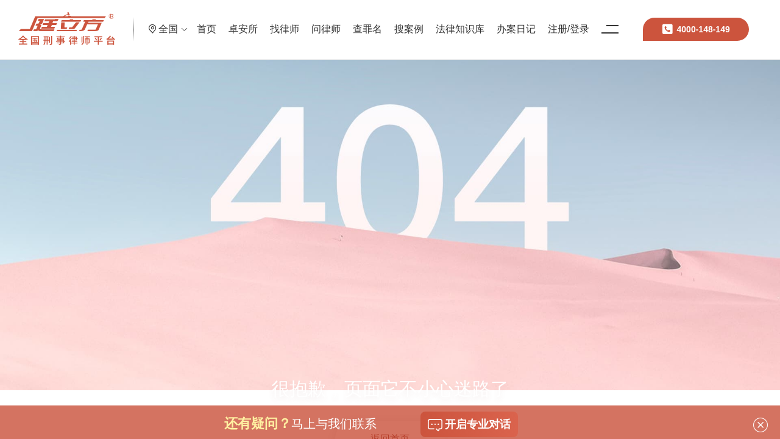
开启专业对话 (469, 425)
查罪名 (409, 21)
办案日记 (557, 21)
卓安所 (284, 21)
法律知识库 (501, 21)
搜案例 (450, 21)
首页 (248, 21)
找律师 (326, 21)
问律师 (367, 21)
